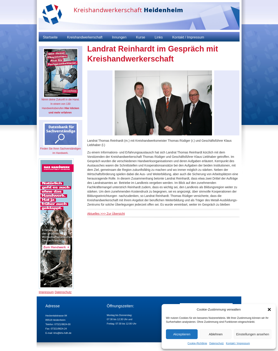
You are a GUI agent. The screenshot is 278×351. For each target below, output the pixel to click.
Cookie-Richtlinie (197, 343)
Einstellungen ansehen (252, 334)
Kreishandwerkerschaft (85, 37)
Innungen (119, 37)
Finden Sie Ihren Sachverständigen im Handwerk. (60, 138)
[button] (269, 309)
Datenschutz (216, 343)
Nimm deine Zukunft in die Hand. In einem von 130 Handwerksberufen (60, 81)
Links (159, 37)
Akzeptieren (181, 334)
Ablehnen (215, 334)
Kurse (140, 37)
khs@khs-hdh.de (62, 333)
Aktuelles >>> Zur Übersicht (106, 213)
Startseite (50, 37)
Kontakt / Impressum (238, 343)
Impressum (46, 292)
